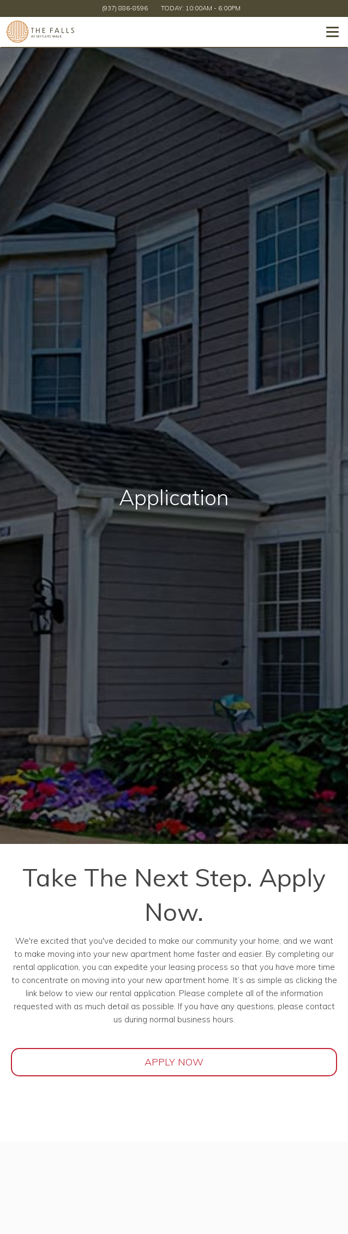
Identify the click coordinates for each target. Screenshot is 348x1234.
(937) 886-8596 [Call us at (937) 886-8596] (125, 8)
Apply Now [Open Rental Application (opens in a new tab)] (174, 1062)
